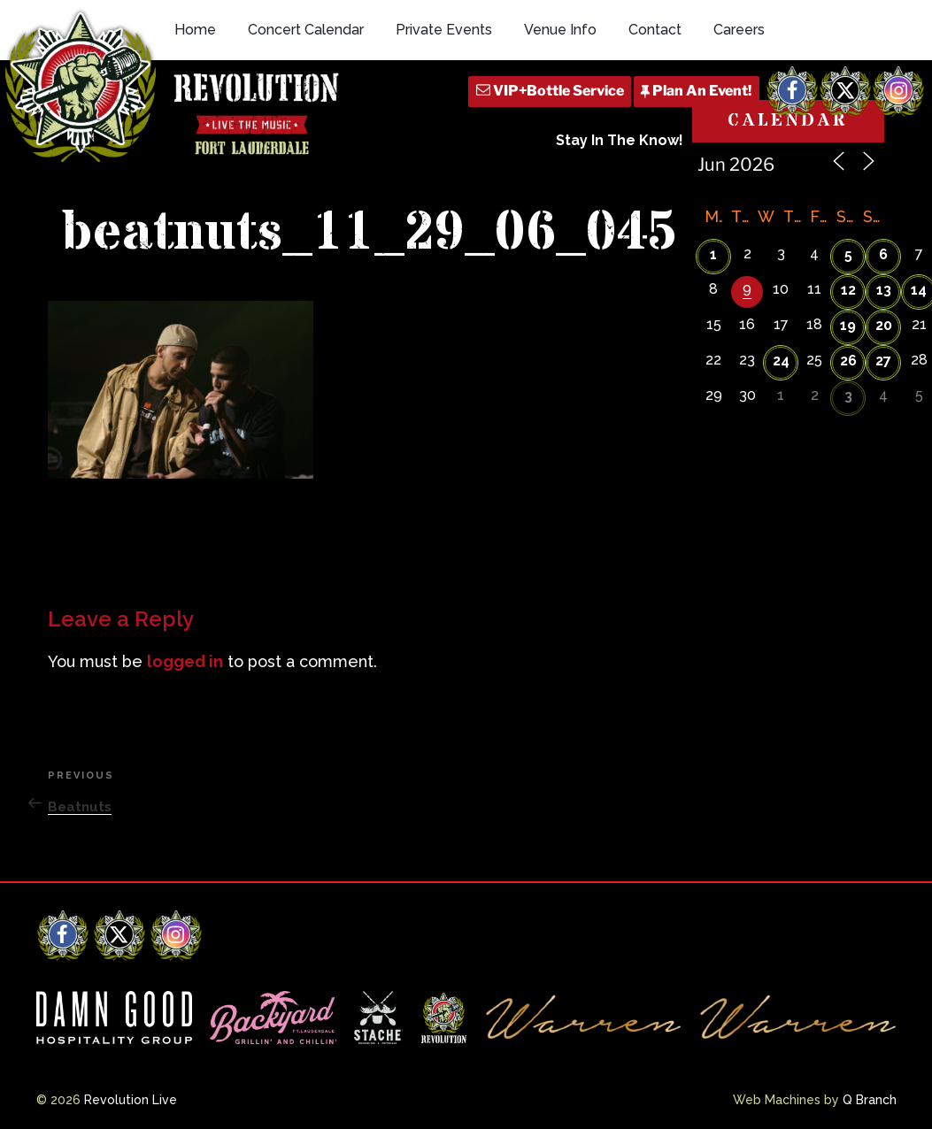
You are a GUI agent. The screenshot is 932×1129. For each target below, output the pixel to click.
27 (883, 360)
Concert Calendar (306, 29)
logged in (185, 661)
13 (883, 289)
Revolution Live (130, 1100)
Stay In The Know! (619, 140)
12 (848, 289)
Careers (739, 29)
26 (848, 360)
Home (195, 29)
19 (848, 325)
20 (883, 325)
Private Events (444, 29)
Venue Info (560, 29)
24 (781, 360)
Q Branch (870, 1100)
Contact (655, 29)
